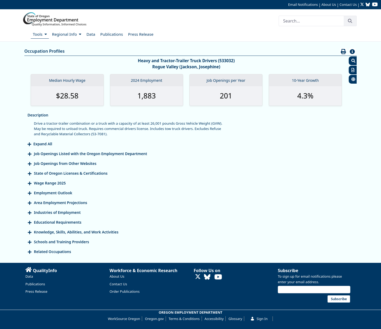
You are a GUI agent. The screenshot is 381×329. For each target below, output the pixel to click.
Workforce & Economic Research (144, 270)
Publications (35, 284)
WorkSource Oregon (124, 318)
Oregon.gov (154, 318)
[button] (353, 60)
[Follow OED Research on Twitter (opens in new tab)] (362, 5)
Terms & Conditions (184, 318)
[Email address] (314, 289)
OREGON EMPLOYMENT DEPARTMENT (191, 312)
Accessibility (214, 318)
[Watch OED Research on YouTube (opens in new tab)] (375, 5)
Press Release (36, 291)
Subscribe (288, 270)
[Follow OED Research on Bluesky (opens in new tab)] (368, 5)
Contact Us (348, 4)
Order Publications (125, 291)
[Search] (311, 21)
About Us (328, 4)
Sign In (259, 318)
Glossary (235, 318)
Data (29, 276)
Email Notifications (303, 4)
